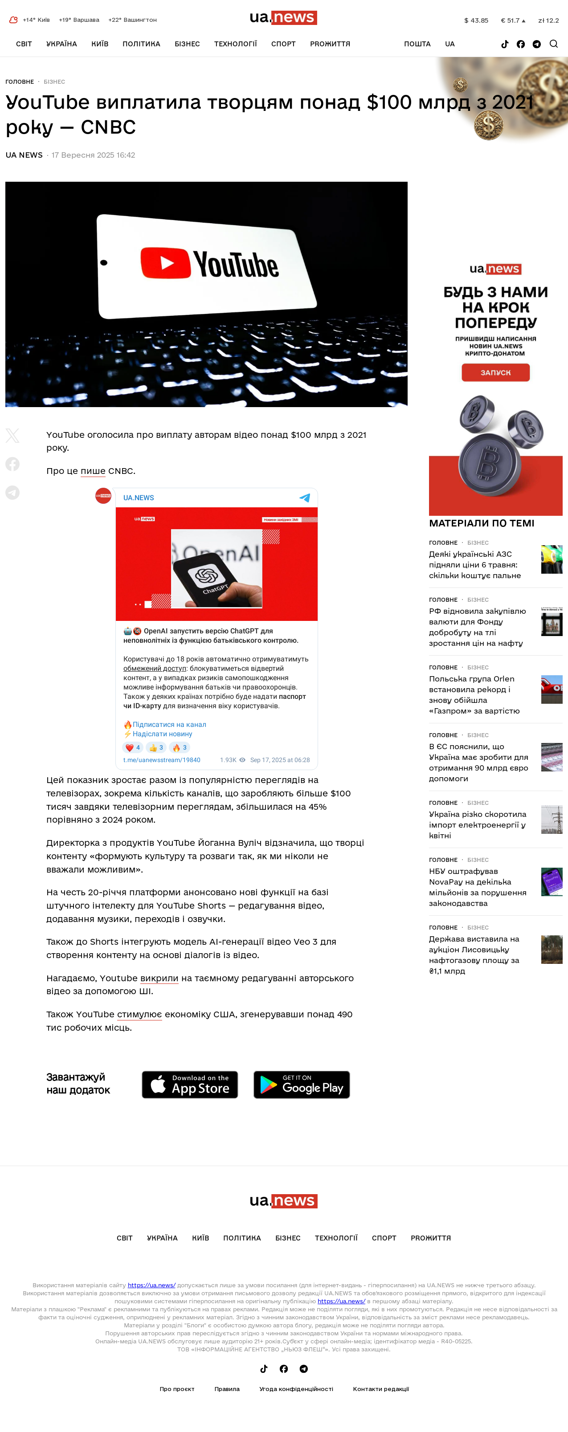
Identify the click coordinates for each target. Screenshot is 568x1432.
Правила (227, 1389)
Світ (24, 44)
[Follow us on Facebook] (520, 44)
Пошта (417, 44)
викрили (159, 978)
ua (450, 44)
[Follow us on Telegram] (536, 44)
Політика (141, 44)
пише (93, 471)
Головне (19, 81)
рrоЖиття (330, 44)
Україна (61, 44)
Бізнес (187, 44)
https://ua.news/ (152, 1285)
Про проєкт (177, 1389)
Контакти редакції (381, 1389)
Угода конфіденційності (296, 1389)
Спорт (283, 44)
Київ (99, 44)
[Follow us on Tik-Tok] (505, 44)
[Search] (553, 43)
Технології (235, 44)
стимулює (139, 1014)
